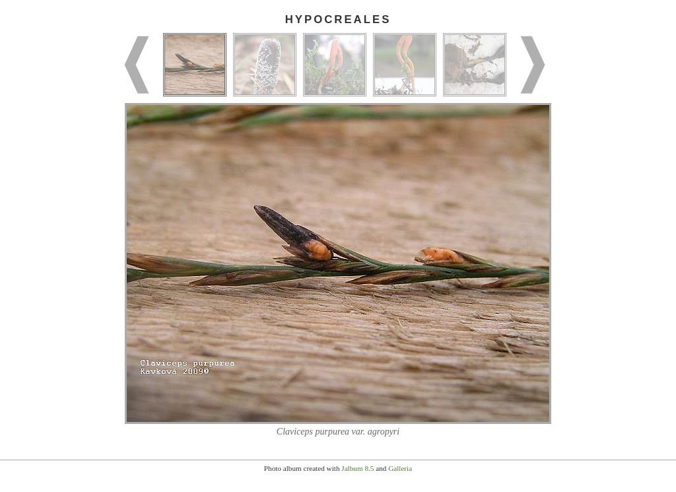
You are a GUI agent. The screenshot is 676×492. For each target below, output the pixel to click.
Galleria (400, 468)
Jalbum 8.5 (357, 468)
